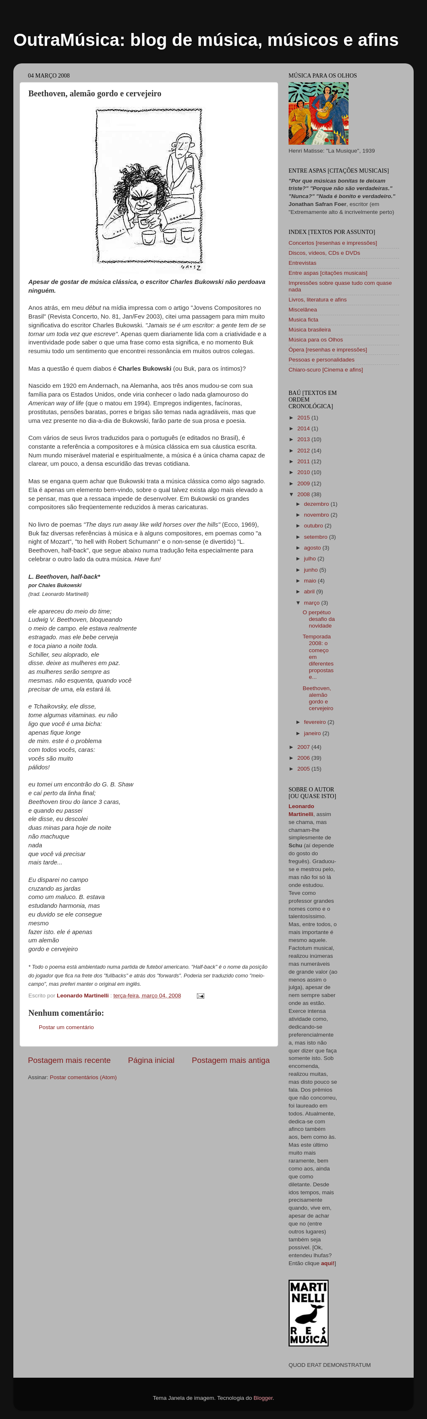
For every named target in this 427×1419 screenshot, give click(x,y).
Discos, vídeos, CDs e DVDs (324, 253)
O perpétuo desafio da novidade (319, 619)
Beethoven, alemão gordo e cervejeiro (318, 698)
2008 (304, 494)
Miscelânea (303, 309)
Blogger (263, 1398)
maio (311, 581)
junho (311, 570)
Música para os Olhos (316, 340)
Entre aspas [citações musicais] (328, 273)
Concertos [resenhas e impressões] (333, 243)
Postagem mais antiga (231, 1060)
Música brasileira (310, 329)
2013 (304, 439)
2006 (304, 758)
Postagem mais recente (69, 1060)
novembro (317, 515)
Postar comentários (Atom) (83, 1077)
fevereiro (315, 722)
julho (310, 558)
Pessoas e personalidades (321, 360)
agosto (313, 548)
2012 (304, 450)
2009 (304, 483)
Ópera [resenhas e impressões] (328, 350)
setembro (316, 537)
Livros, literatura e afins (318, 299)
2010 (304, 472)
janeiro (313, 733)
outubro (314, 525)
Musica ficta (303, 319)
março (312, 603)
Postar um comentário (66, 1027)
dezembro (317, 504)
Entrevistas (302, 263)
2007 (304, 747)
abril (310, 591)
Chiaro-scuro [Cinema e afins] (326, 370)
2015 (304, 417)
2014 (304, 428)
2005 (304, 769)
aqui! (327, 1263)
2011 (304, 461)
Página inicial (151, 1060)
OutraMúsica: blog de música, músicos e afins (206, 40)
